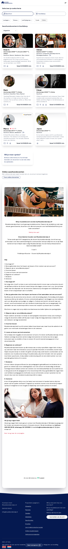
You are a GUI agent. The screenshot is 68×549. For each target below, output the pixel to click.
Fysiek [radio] (37, 20)
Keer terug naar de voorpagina (14, 433)
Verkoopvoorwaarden (32, 534)
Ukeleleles (28, 517)
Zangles (27, 513)
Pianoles (28, 510)
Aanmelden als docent (57, 517)
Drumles (27, 524)
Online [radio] (44, 20)
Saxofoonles (29, 520)
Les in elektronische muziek (34, 527)
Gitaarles (28, 506)
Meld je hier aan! (34, 232)
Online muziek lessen (31, 531)
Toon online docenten (11, 177)
